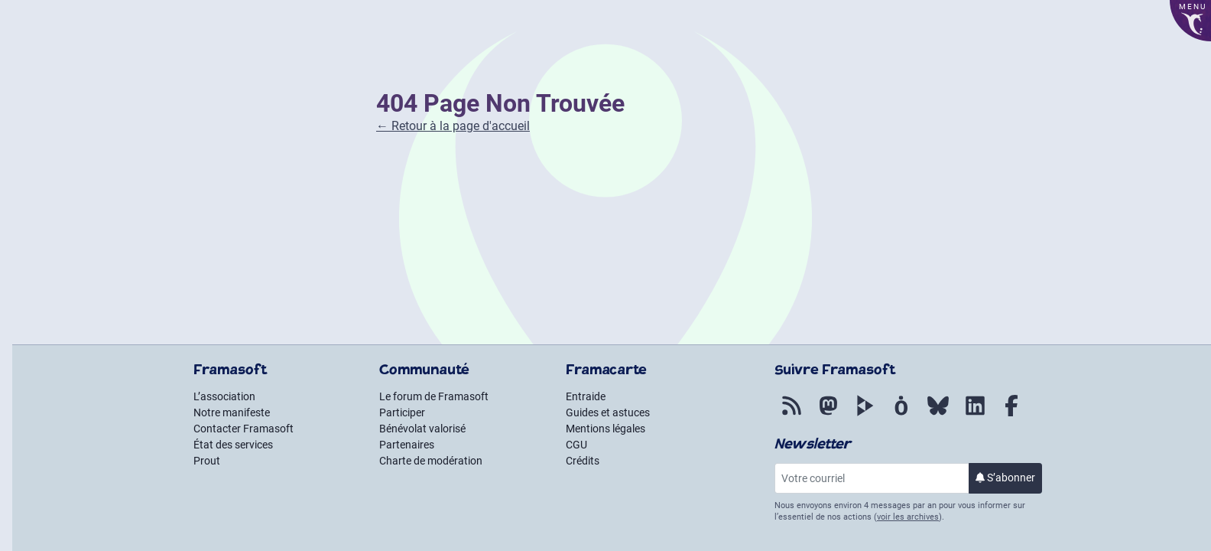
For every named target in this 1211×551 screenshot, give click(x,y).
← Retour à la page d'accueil (453, 126)
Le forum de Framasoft (434, 396)
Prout (206, 461)
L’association (224, 396)
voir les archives (908, 517)
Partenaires (406, 445)
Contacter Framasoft (243, 428)
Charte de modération (430, 461)
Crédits (582, 461)
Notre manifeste (231, 412)
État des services (233, 445)
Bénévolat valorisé (422, 428)
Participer (402, 412)
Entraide (586, 396)
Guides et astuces (608, 412)
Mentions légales (605, 428)
